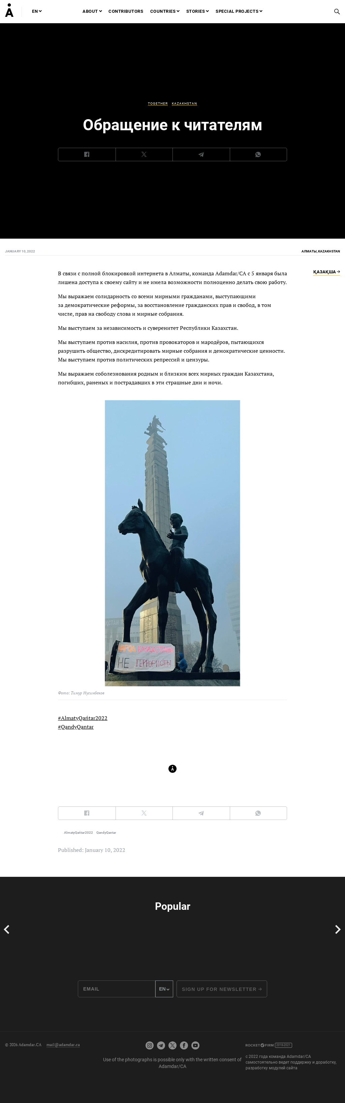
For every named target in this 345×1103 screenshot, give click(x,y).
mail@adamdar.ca (63, 1044)
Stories (195, 11)
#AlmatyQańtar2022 (82, 718)
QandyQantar (106, 832)
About (90, 11)
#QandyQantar (76, 726)
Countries (163, 11)
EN (35, 11)
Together (158, 103)
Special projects (237, 11)
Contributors (125, 11)
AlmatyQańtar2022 (78, 832)
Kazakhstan (184, 103)
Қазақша (326, 271)
